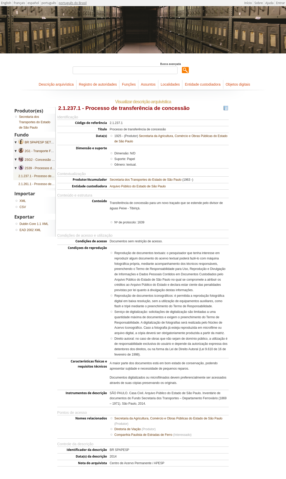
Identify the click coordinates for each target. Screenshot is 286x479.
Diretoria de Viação (127, 429)
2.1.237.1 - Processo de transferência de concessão (54, 176)
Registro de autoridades (98, 84)
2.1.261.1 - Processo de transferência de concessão (54, 184)
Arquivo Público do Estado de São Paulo (138, 186)
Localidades (170, 84)
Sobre (258, 3)
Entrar (280, 3)
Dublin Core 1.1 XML (33, 224)
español (33, 3)
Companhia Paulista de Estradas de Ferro (143, 435)
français (19, 3)
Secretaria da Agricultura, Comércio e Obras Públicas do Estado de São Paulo (168, 418)
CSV (22, 207)
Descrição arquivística (56, 84)
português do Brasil (72, 3)
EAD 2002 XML (30, 230)
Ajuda (269, 3)
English (6, 3)
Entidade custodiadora (203, 84)
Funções (129, 84)
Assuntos (148, 84)
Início (248, 3)
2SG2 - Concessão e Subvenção (47, 160)
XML (22, 201)
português (48, 3)
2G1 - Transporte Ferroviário (44, 151)
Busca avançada (170, 63)
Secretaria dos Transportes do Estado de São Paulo (145, 179)
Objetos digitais (238, 84)
